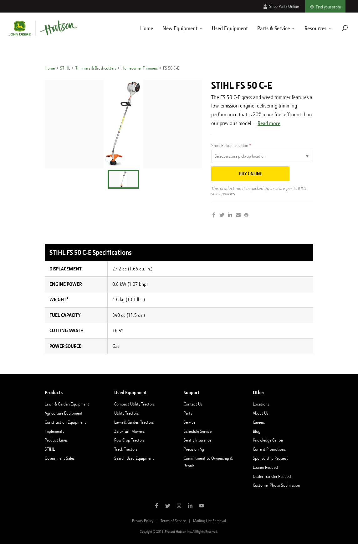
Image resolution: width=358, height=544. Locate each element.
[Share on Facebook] (213, 215)
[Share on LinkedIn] (230, 215)
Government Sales (59, 458)
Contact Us (193, 403)
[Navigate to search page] (337, 28)
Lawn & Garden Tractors (134, 422)
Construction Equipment (65, 422)
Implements (54, 431)
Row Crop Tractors (129, 439)
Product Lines (56, 439)
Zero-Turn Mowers (129, 431)
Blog (256, 431)
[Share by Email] (238, 215)
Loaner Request (266, 467)
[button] (123, 179)
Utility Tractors (126, 413)
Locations (261, 403)
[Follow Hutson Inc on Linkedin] (190, 506)
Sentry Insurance (197, 439)
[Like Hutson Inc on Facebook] (156, 506)
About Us (260, 413)
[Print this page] (246, 215)
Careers (259, 422)
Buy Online (250, 173)
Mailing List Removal (209, 520)
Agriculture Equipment (64, 413)
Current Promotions (269, 449)
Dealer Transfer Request (272, 476)
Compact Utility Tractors (134, 403)
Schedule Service (198, 431)
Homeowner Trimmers (139, 68)
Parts (188, 413)
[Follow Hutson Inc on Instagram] (179, 506)
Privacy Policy (142, 520)
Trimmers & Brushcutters (95, 68)
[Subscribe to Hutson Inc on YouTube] (201, 506)
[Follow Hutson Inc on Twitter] (167, 506)
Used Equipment (222, 28)
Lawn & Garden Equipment (67, 403)
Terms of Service (173, 520)
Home (138, 28)
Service (189, 422)
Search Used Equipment (134, 458)
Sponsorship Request (270, 458)
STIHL (65, 68)
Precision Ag (194, 449)
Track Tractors (125, 449)
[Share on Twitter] (221, 215)
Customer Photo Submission (276, 485)
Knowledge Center (268, 439)
